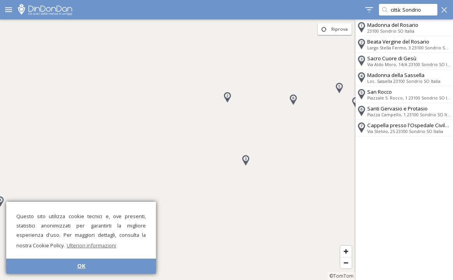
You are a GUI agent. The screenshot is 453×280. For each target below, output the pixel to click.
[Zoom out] (346, 262)
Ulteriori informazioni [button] (91, 245)
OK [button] (81, 266)
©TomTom (341, 276)
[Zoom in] (346, 251)
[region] (178, 149)
